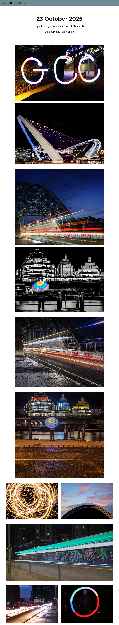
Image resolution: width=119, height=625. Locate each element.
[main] (59, 24)
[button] (116, 2)
